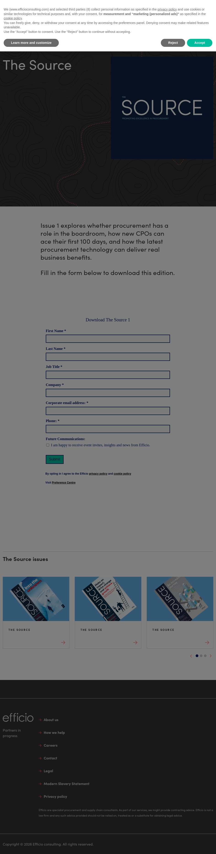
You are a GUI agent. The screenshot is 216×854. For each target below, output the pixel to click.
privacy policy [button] (167, 9)
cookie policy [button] (13, 18)
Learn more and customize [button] (31, 43)
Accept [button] (199, 43)
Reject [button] (173, 43)
